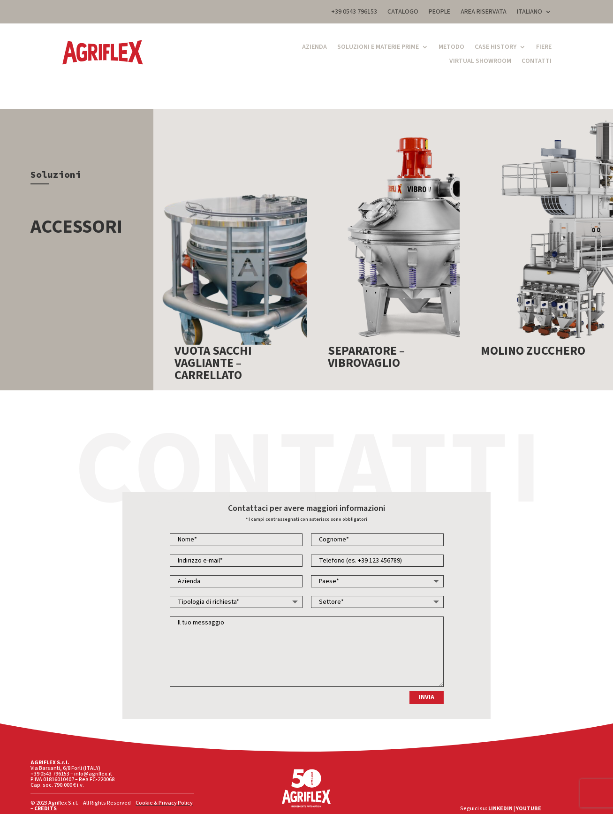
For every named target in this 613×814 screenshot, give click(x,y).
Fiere (544, 48)
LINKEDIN (500, 809)
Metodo (451, 48)
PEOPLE (439, 12)
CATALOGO (402, 12)
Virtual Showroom (480, 62)
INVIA (426, 697)
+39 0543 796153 (354, 12)
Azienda (314, 48)
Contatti (537, 62)
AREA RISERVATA (484, 12)
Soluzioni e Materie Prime (378, 48)
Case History (495, 48)
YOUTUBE (528, 809)
